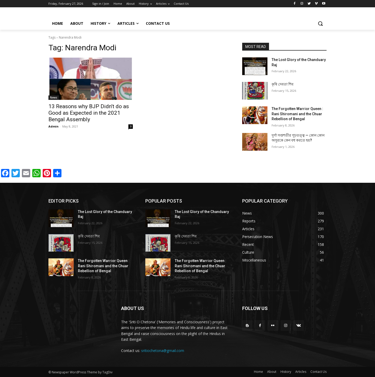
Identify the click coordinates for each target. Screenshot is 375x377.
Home (258, 371)
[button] (320, 23)
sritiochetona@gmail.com (162, 350)
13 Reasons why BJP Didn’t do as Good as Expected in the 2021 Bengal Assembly (88, 113)
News (53, 97)
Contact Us (318, 371)
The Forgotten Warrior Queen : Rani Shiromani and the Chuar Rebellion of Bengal (297, 114)
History (285, 371)
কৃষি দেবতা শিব (282, 84)
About (271, 371)
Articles (300, 371)
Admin (53, 126)
